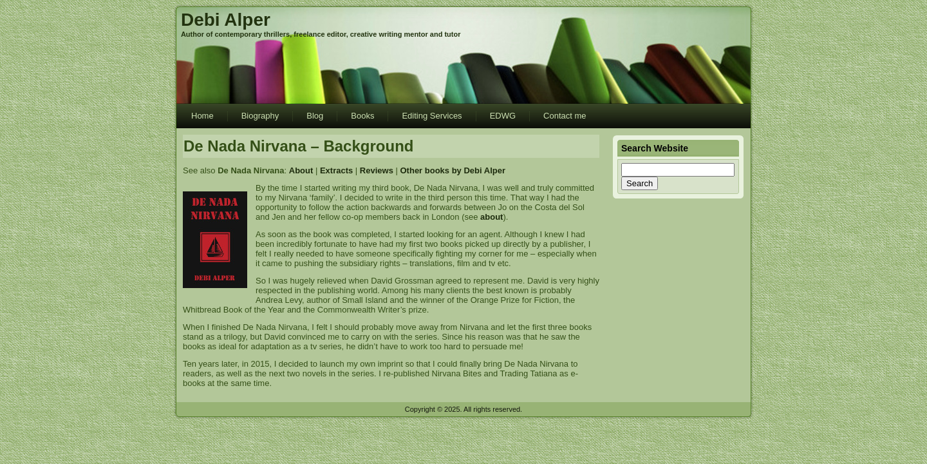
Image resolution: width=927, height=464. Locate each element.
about (491, 217)
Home (202, 116)
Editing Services (432, 116)
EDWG (503, 116)
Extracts (336, 170)
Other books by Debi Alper (453, 170)
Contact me (564, 116)
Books (362, 116)
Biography (260, 116)
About (301, 170)
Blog (314, 116)
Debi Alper (225, 20)
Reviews (376, 170)
